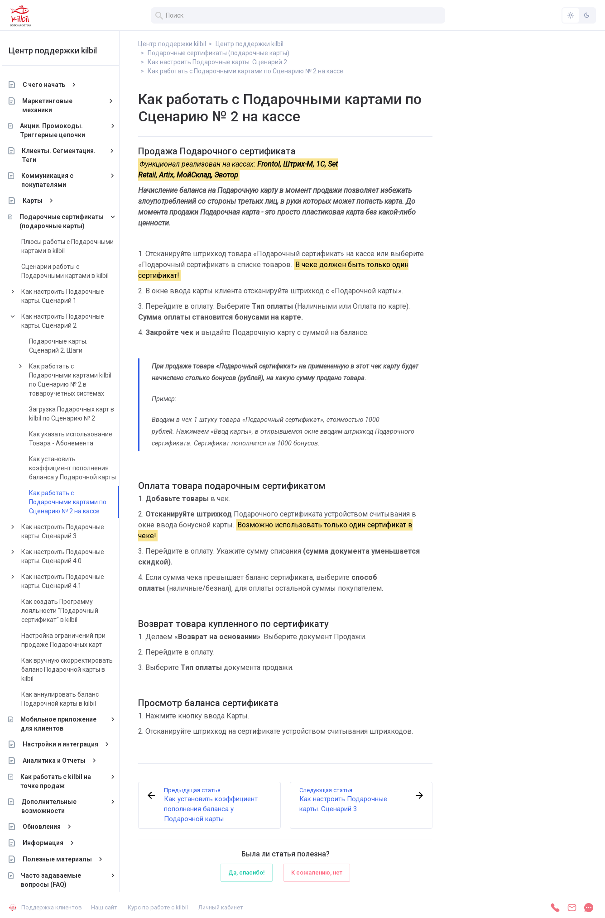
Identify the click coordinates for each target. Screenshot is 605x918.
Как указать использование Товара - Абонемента (78, 438)
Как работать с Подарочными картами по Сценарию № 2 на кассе (75, 502)
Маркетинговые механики (55, 105)
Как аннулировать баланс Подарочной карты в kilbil (67, 699)
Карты (40, 200)
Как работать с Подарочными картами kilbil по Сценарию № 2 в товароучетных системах (77, 380)
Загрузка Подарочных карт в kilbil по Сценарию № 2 (78, 414)
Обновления (49, 826)
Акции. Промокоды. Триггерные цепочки (59, 130)
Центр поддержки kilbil (60, 50)
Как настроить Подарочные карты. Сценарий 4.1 (70, 581)
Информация (50, 842)
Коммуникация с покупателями (55, 180)
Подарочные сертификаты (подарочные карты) (69, 221)
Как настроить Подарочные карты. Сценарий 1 (70, 296)
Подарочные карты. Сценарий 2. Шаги (65, 346)
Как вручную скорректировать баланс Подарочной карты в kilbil (74, 669)
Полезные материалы (64, 859)
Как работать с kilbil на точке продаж (63, 781)
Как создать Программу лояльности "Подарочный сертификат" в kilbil (67, 610)
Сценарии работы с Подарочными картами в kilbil (72, 271)
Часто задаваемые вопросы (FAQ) (58, 880)
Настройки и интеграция (68, 744)
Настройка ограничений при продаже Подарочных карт (71, 640)
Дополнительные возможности (56, 806)
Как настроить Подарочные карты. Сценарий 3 (70, 531)
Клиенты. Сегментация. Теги (66, 155)
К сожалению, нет (316, 872)
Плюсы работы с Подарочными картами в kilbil (75, 246)
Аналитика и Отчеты (61, 760)
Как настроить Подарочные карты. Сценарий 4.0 (70, 556)
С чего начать (51, 84)
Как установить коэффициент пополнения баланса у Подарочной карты (79, 468)
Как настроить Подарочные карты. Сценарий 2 (70, 321)
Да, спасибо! (246, 872)
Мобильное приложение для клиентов (66, 724)
